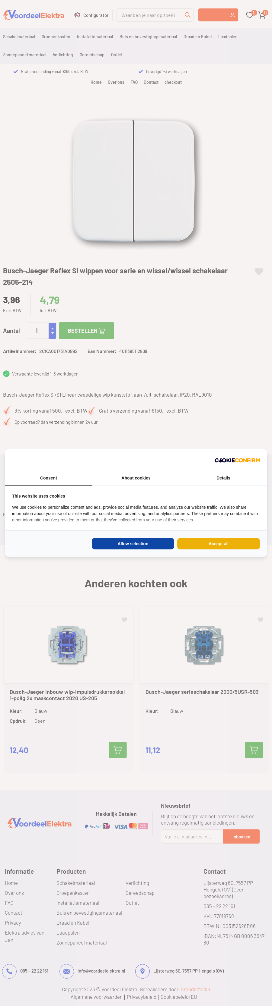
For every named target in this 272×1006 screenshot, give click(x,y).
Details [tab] (223, 478)
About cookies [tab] (135, 478)
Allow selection (133, 543)
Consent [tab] (48, 478)
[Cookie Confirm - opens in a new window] (237, 460)
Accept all (219, 543)
